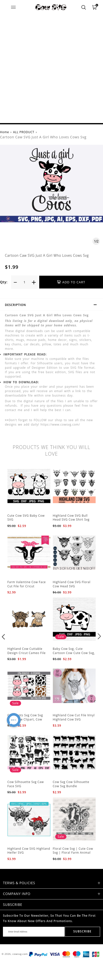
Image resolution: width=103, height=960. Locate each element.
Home (4, 132)
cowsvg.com (20, 954)
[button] (3, 636)
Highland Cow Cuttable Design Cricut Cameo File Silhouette (26, 653)
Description (53, 305)
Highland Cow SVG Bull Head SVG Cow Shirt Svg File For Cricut (71, 519)
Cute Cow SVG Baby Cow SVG (26, 517)
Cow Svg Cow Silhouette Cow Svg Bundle (71, 784)
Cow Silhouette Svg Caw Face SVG (25, 784)
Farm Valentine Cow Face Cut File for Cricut (26, 584)
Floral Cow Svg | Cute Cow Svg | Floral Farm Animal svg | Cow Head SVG (73, 853)
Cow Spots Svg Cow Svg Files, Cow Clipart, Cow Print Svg (25, 719)
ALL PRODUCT (23, 132)
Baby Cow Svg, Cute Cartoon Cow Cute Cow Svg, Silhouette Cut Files (74, 653)
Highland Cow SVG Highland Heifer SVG (28, 851)
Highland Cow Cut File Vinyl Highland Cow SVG (74, 717)
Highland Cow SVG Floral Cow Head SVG (71, 584)
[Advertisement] (51, 69)
